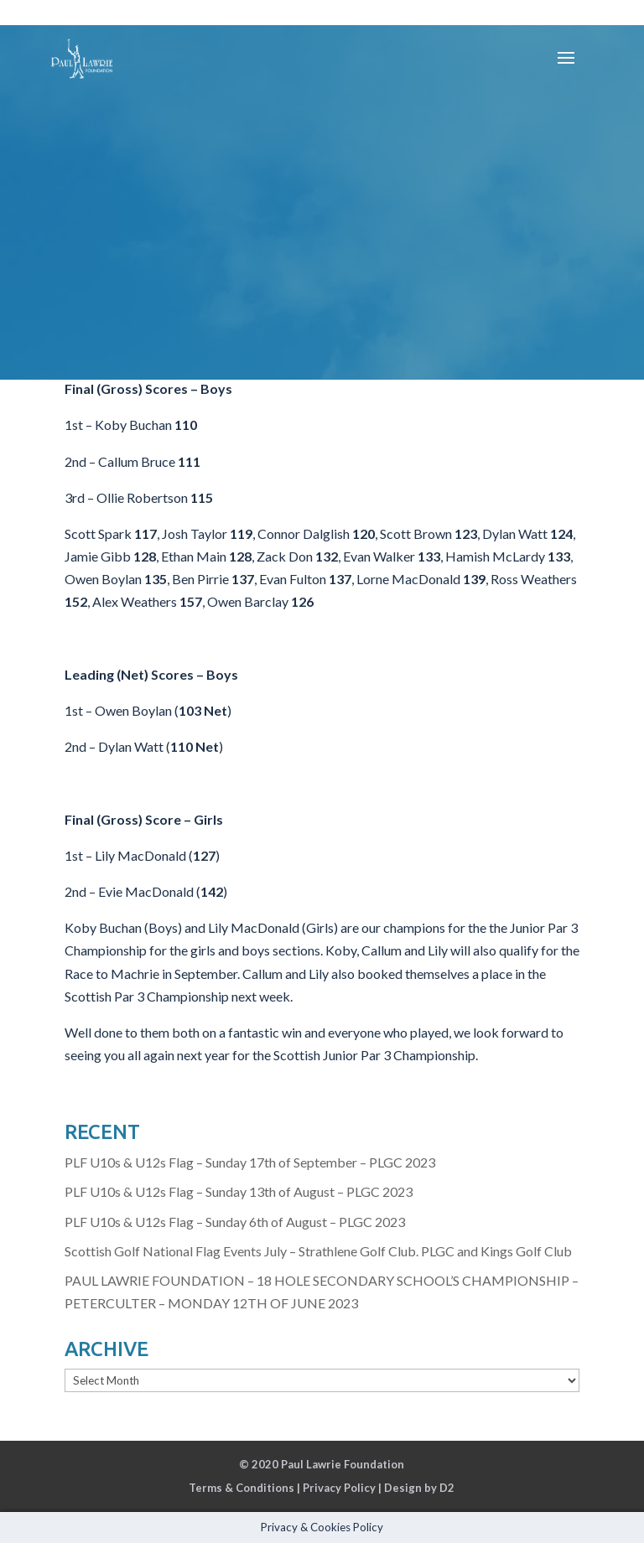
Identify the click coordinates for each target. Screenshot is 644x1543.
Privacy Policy (339, 1487)
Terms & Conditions (241, 1487)
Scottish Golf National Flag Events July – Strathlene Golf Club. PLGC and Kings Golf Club (318, 1251)
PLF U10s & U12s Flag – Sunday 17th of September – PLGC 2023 (250, 1162)
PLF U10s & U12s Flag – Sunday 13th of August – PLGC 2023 (239, 1191)
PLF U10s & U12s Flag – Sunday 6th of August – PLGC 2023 (235, 1222)
